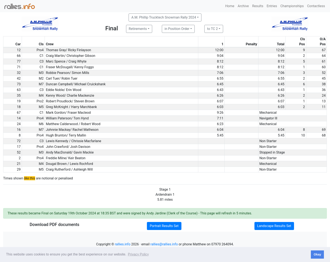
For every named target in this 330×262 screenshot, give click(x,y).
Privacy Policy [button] (138, 254)
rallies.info (122, 244)
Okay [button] (317, 254)
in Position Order (177, 29)
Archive (243, 6)
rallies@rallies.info (164, 244)
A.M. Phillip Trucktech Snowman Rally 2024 (163, 17)
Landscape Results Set (274, 226)
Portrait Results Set (164, 226)
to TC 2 (212, 29)
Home (229, 6)
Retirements (138, 29)
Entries (272, 6)
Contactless (316, 6)
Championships (292, 6)
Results (257, 6)
